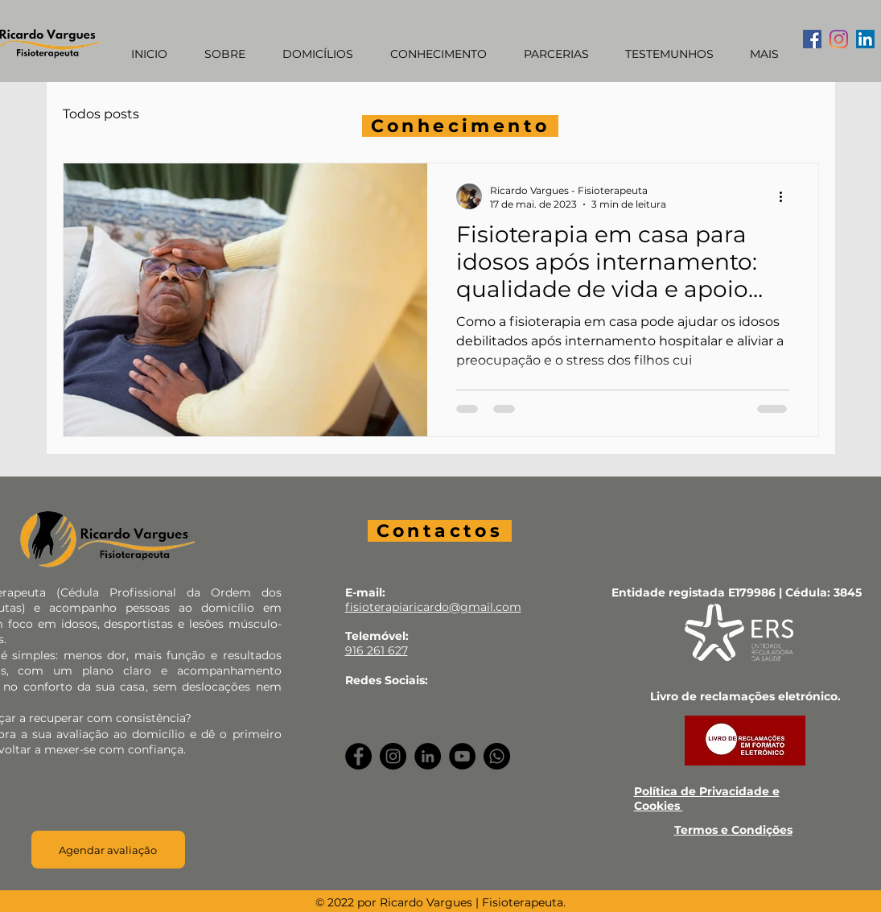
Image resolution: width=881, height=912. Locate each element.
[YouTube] (462, 756)
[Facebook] (358, 756)
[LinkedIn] (427, 756)
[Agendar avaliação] (108, 850)
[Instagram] (839, 39)
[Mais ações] (787, 196)
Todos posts (101, 114)
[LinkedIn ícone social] (865, 39)
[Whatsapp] (497, 756)
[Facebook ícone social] (812, 39)
